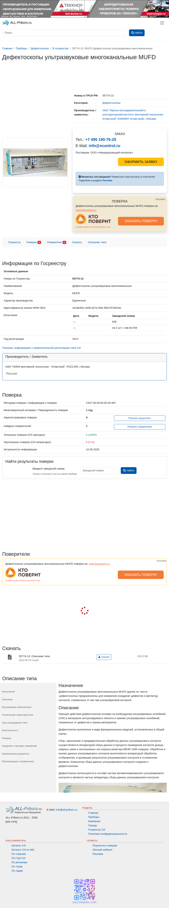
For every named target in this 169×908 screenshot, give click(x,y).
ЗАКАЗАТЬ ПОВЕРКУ (140, 221)
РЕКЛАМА (160, 199)
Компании (94, 821)
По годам (17, 870)
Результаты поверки (105, 845)
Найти (128, 470)
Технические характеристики (17, 714)
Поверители (56, 242)
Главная (93, 812)
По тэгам (17, 866)
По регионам (19, 862)
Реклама (98, 853)
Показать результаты (139, 418)
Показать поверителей (140, 426)
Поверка (33, 242)
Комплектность (10, 730)
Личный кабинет (102, 849)
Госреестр (14, 242)
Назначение (8, 691)
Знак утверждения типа (14, 722)
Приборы (93, 817)
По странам (19, 853)
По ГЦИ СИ (19, 858)
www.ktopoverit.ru (86, 210)
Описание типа (97, 242)
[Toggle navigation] (162, 23)
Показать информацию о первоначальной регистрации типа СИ (41, 347)
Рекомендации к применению (18, 761)
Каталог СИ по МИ (23, 849)
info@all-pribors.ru (66, 809)
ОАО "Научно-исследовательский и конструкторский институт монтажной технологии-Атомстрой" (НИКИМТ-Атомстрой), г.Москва (133, 114)
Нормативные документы (15, 753)
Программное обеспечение (16, 707)
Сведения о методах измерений (19, 745)
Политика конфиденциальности (107, 833)
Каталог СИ (19, 845)
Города (92, 825)
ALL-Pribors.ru (17, 23)
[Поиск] (63, 32)
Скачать (77, 242)
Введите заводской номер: (48, 468)
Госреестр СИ (96, 829)
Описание (7, 699)
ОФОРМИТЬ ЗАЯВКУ (140, 162)
